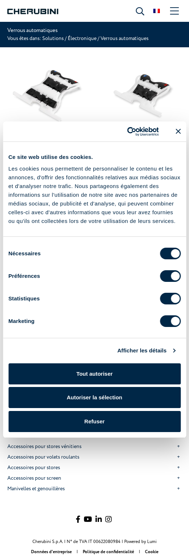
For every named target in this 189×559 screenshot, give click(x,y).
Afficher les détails (141, 350)
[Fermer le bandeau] (178, 131)
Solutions (53, 38)
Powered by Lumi (140, 542)
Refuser (94, 421)
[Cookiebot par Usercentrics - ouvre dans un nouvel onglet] (127, 131)
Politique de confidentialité (109, 552)
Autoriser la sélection (94, 397)
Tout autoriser (94, 374)
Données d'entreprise (52, 552)
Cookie (151, 552)
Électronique (82, 38)
